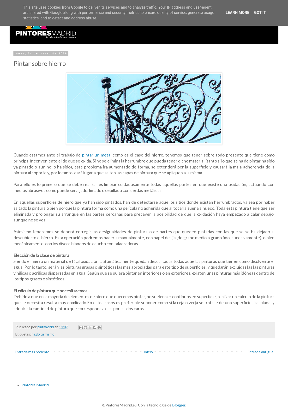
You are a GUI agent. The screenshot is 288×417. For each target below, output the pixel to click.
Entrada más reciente (32, 351)
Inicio (148, 351)
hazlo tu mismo (43, 334)
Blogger (178, 405)
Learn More (237, 12)
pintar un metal (96, 154)
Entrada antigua (260, 351)
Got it (260, 12)
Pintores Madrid (35, 384)
